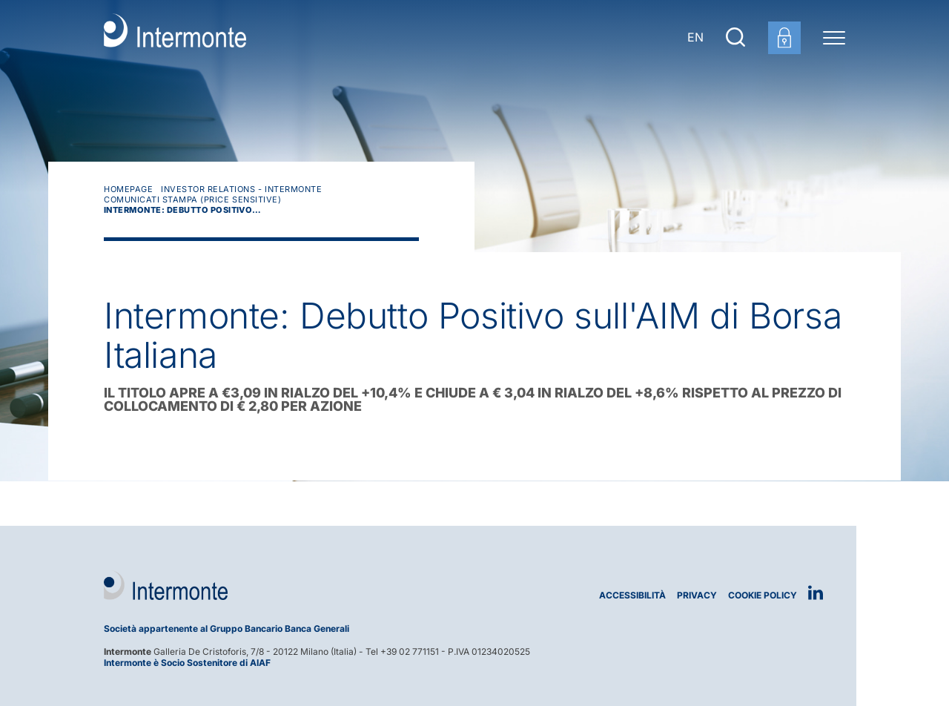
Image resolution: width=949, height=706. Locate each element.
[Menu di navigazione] (834, 37)
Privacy (697, 595)
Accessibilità (632, 595)
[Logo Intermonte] (283, 585)
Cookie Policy (762, 595)
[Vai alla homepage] (175, 37)
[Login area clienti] (784, 38)
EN (695, 37)
